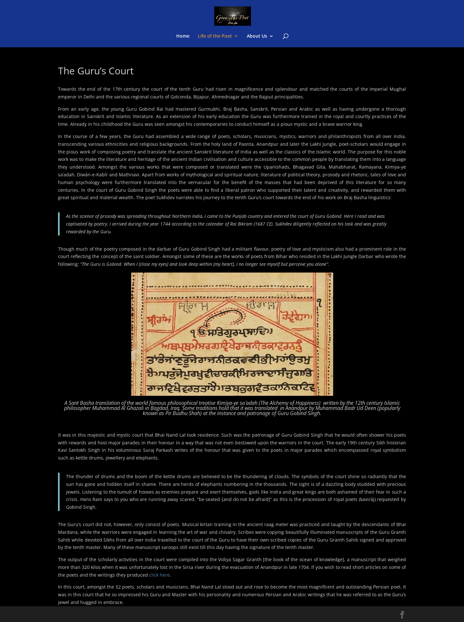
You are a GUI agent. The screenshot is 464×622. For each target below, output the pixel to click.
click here (159, 575)
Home (182, 36)
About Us (257, 36)
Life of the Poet (215, 36)
